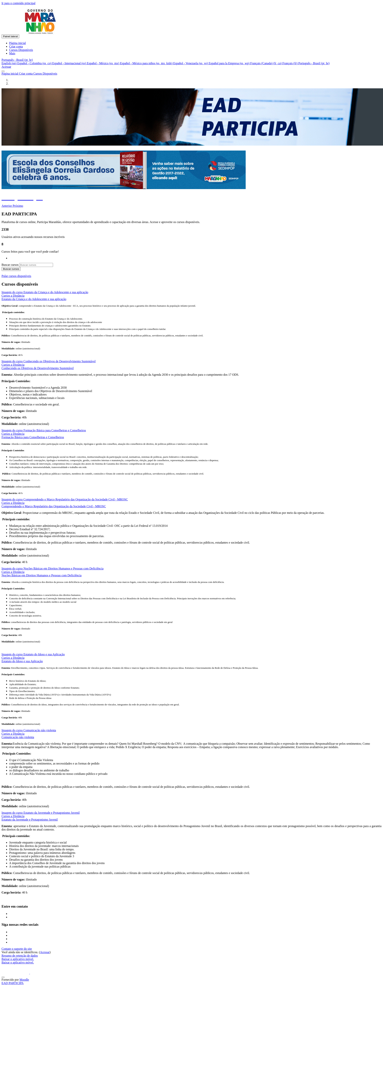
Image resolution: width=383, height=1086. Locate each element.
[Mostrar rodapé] (3, 977)
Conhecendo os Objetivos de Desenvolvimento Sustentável (38, 368)
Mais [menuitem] (12, 53)
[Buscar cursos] (36, 265)
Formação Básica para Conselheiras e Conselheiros (33, 437)
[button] (17, 59)
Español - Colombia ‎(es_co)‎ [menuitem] (34, 63)
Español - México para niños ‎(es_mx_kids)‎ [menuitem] (146, 63)
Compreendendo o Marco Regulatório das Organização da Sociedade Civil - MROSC (54, 506)
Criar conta (26, 73)
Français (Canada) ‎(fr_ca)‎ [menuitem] (266, 63)
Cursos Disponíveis (45, 73)
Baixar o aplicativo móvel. (18, 959)
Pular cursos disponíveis (16, 276)
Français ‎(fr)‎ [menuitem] (290, 63)
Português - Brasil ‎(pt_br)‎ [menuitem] (314, 63)
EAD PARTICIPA (13, 983)
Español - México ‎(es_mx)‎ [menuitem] (103, 63)
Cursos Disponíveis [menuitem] (21, 50)
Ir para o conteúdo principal (18, 3)
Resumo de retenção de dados (20, 955)
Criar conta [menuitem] (16, 46)
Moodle (24, 979)
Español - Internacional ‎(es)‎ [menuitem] (69, 63)
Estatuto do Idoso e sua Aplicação (22, 661)
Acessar (6, 66)
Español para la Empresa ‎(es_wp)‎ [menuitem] (229, 63)
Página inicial (10, 73)
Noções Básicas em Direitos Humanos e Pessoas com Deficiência (41, 575)
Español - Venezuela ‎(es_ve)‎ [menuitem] (190, 63)
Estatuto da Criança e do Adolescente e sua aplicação (34, 299)
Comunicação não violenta (18, 737)
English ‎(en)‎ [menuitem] (9, 63)
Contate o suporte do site (17, 948)
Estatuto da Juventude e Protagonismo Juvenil (30, 819)
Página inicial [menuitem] (17, 43)
